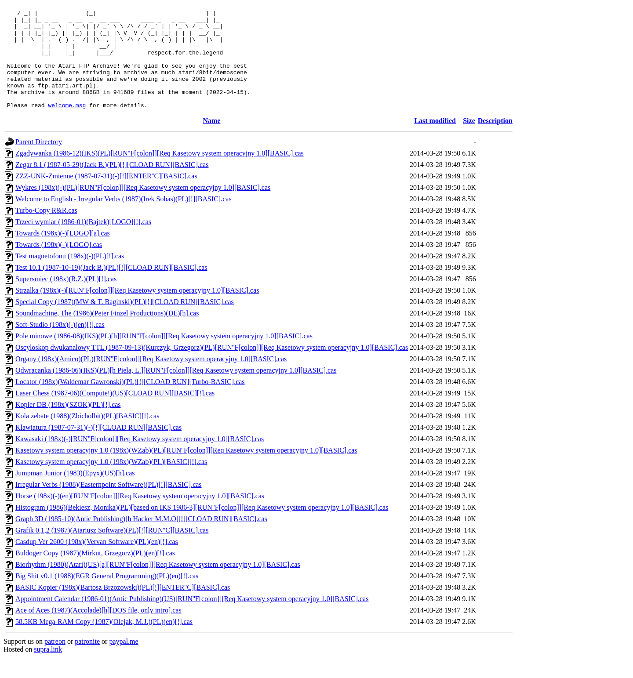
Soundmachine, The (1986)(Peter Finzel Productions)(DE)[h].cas (107, 334)
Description (495, 141)
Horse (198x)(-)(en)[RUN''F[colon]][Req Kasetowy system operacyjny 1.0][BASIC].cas (139, 517)
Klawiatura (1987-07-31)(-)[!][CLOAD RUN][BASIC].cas (98, 448)
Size (469, 141)
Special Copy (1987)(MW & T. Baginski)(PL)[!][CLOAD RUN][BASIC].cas (124, 322)
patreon (54, 662)
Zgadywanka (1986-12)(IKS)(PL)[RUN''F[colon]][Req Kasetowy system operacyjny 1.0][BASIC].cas (159, 174)
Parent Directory (38, 163)
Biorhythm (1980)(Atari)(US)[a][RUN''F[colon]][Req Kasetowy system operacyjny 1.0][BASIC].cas (157, 585)
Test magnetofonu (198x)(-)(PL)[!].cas (69, 277)
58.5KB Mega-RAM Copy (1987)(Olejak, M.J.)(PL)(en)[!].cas (104, 642)
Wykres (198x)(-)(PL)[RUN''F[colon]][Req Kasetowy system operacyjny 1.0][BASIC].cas (142, 208)
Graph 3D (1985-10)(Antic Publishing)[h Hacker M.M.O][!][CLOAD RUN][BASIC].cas (141, 540)
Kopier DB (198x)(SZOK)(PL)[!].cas (68, 425)
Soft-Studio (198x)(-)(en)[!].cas (60, 345)
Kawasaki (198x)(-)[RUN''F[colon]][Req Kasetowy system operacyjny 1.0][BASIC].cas (139, 460)
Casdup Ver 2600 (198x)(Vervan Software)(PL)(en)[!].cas (96, 562)
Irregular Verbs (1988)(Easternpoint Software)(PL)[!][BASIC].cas (108, 505)
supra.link (48, 670)
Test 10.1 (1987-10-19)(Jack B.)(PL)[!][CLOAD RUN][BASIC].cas (111, 288)
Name (212, 141)
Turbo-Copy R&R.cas (46, 231)
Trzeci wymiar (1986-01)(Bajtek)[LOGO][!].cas (83, 243)
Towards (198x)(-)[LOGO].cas (58, 265)
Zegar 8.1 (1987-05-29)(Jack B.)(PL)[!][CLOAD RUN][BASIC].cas (111, 185)
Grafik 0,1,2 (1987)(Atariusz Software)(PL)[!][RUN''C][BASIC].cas (111, 551)
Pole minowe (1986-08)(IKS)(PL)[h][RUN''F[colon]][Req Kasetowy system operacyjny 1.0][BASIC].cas (164, 357)
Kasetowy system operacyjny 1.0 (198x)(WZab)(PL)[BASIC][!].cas (111, 482)
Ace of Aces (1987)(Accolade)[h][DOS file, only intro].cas (98, 631)
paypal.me (123, 662)
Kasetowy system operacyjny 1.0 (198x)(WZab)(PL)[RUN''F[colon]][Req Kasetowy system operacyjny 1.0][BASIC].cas (186, 471)
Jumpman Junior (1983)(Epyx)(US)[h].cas (75, 494)
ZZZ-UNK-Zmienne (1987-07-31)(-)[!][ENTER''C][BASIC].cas (106, 197)
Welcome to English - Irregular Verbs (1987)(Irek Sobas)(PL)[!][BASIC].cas (123, 220)
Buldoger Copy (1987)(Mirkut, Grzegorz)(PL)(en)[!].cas (95, 574)
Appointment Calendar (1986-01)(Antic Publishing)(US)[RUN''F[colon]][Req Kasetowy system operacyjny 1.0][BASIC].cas (191, 620)
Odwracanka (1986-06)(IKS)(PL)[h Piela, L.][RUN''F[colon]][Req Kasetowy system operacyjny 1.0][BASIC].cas (175, 391)
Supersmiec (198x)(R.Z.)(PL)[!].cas (65, 300)
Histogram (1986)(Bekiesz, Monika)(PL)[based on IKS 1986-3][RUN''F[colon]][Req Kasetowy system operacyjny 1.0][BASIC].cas (201, 528)
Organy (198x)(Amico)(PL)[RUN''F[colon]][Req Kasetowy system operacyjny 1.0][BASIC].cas (151, 380)
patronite (87, 662)
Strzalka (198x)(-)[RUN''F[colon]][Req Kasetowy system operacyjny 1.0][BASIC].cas (137, 311)
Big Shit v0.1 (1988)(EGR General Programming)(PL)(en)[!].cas (106, 597)
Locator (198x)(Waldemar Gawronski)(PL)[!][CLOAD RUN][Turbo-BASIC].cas (130, 402)
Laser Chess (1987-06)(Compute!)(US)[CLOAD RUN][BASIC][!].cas (115, 414)
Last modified (435, 141)
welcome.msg (67, 126)
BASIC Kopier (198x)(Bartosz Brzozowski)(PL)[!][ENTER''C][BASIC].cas (122, 608)
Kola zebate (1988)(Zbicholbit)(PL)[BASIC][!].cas (87, 437)
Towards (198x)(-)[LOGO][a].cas (62, 254)
